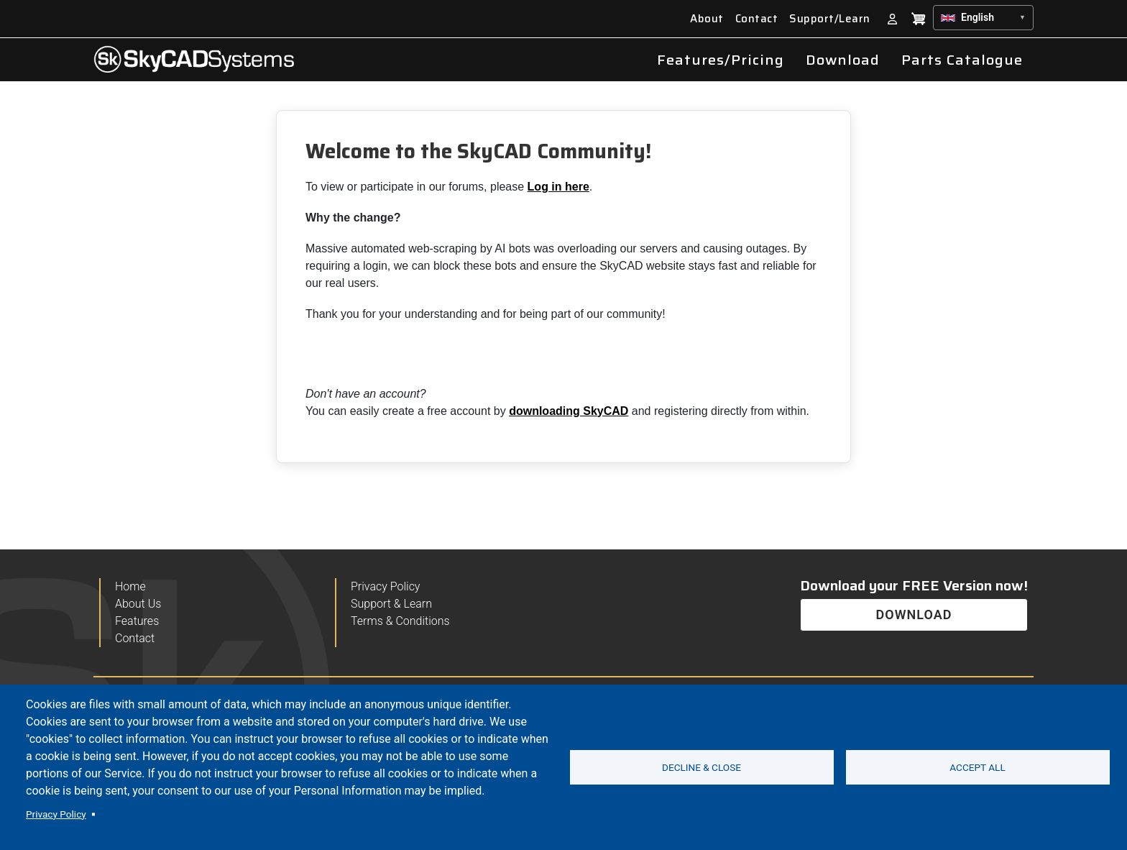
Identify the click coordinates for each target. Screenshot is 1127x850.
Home (130, 587)
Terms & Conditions (400, 621)
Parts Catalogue (962, 59)
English (977, 17)
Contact (756, 19)
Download (843, 59)
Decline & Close (701, 767)
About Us (138, 604)
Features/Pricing (720, 59)
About (707, 19)
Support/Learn (829, 19)
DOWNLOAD (914, 614)
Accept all (977, 767)
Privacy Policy (56, 814)
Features (137, 621)
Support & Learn (391, 604)
